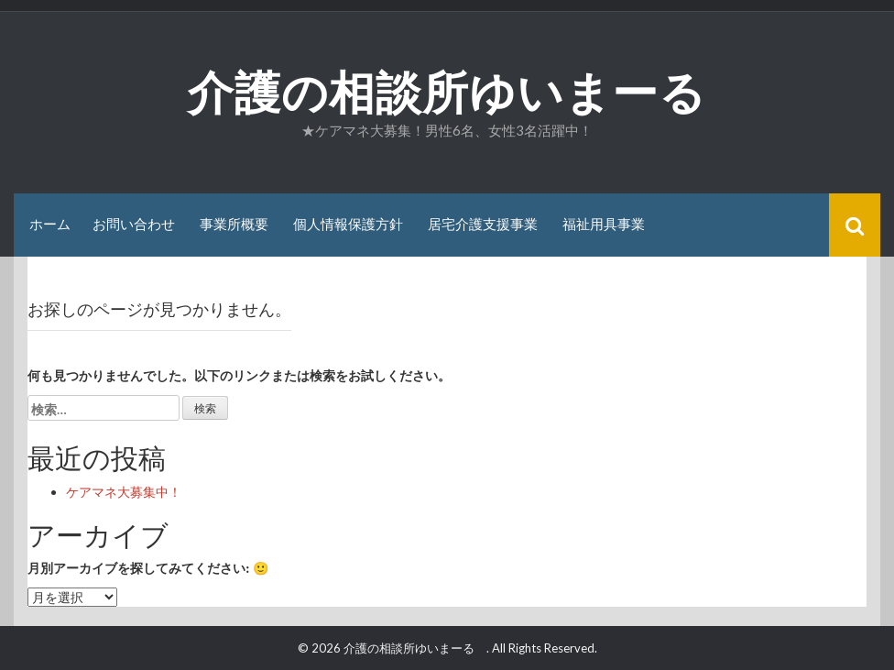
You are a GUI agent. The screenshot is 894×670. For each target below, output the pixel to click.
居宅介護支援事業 (483, 224)
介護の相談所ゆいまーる (470, 92)
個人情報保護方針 (348, 224)
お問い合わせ (134, 224)
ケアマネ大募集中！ (123, 492)
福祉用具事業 (603, 224)
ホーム (50, 224)
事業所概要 (234, 224)
